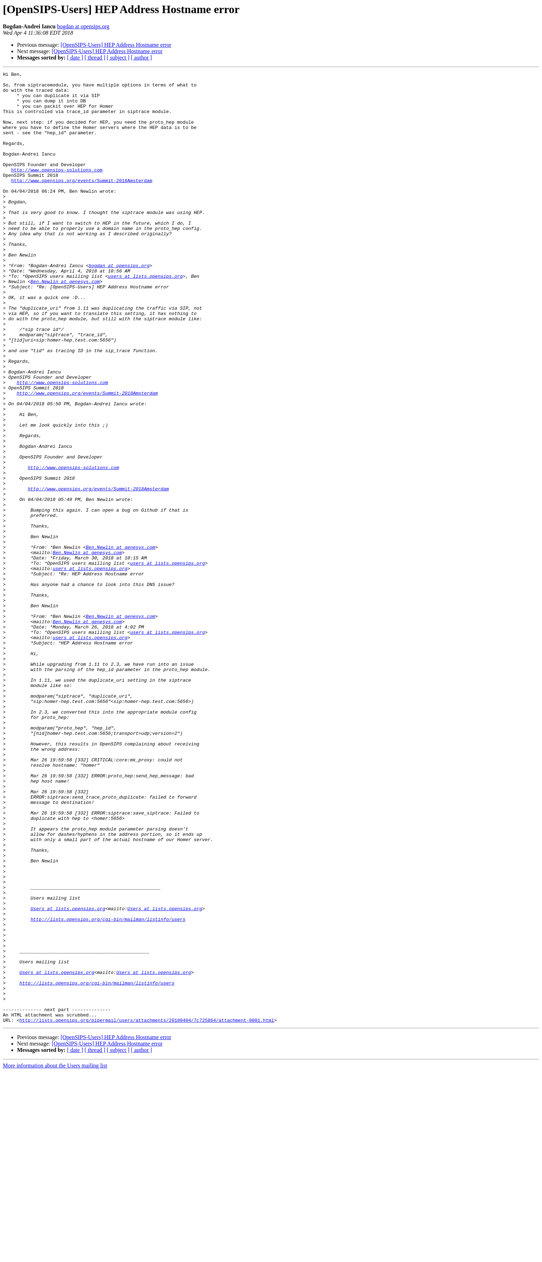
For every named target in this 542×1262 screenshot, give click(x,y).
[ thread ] (94, 58)
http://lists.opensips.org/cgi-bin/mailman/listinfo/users (108, 1089)
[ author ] (141, 58)
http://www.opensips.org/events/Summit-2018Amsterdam (81, 202)
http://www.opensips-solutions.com (56, 190)
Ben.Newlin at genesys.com (65, 324)
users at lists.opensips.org (145, 317)
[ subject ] (118, 58)
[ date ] (75, 58)
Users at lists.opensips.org (68, 1076)
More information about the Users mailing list (55, 1256)
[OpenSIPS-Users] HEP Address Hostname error (116, 45)
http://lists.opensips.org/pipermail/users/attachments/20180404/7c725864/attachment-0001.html (147, 1210)
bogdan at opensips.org (83, 26)
